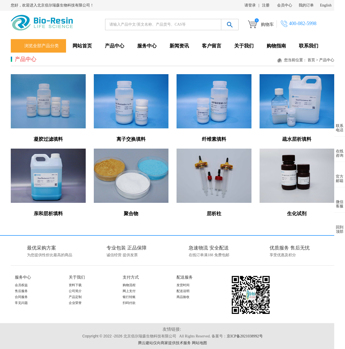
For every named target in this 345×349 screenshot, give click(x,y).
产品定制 (75, 297)
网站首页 (82, 46)
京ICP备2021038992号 (245, 336)
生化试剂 (296, 213)
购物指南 (276, 46)
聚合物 (131, 213)
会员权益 (21, 285)
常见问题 (21, 303)
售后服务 (21, 291)
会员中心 (284, 5)
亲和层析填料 (48, 213)
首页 (311, 60)
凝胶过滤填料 (48, 139)
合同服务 (21, 297)
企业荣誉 (75, 303)
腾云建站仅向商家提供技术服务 (164, 343)
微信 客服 (339, 199)
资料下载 (75, 285)
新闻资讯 (179, 46)
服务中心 (147, 46)
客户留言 (211, 46)
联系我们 (308, 46)
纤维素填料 (214, 139)
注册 (266, 5)
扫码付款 (129, 303)
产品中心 (114, 46)
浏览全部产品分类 (41, 45)
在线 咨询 (339, 149)
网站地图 (199, 343)
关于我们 (244, 46)
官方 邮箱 (339, 174)
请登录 (250, 5)
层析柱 (214, 213)
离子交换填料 (131, 139)
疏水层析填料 (296, 139)
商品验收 (183, 297)
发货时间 (183, 285)
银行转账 (129, 297)
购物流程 (129, 285)
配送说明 (183, 291)
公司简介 (75, 291)
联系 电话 (339, 123)
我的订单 (306, 5)
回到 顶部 (339, 225)
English (326, 5)
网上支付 (129, 291)
